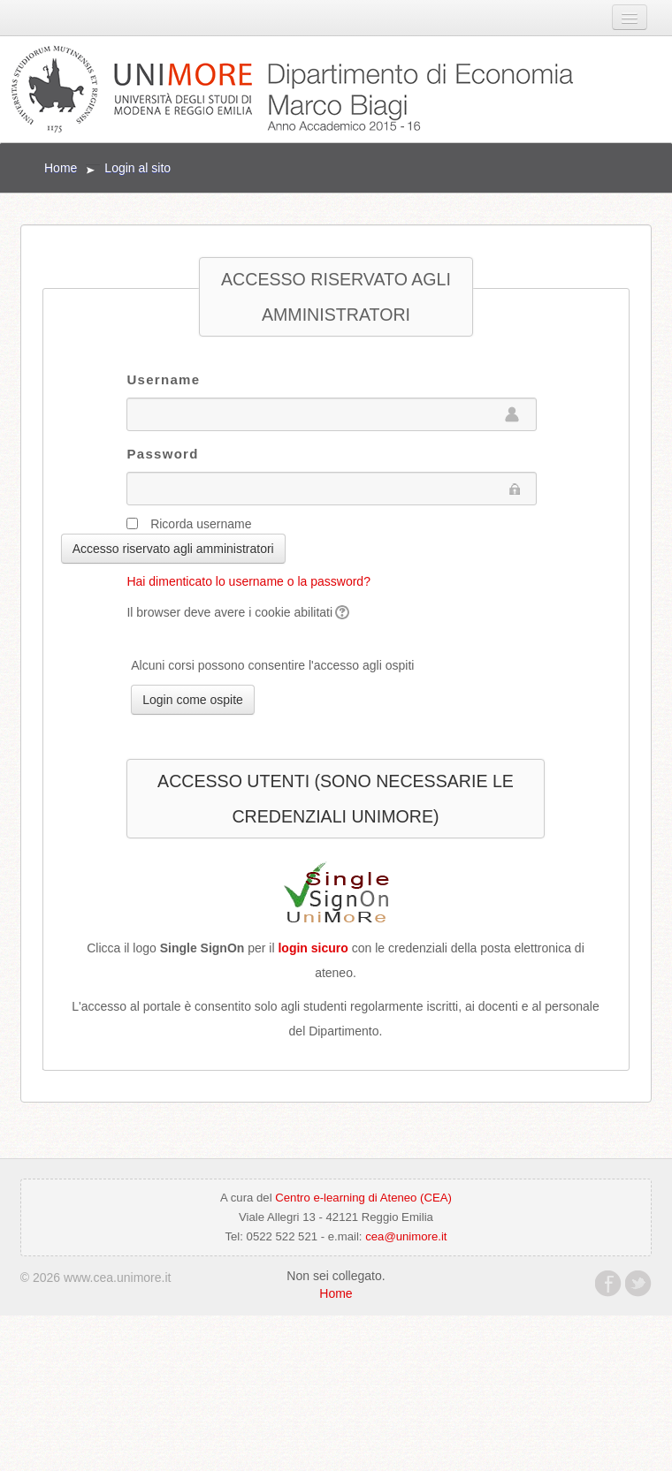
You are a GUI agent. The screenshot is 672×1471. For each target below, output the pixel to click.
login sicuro (312, 948)
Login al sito (137, 168)
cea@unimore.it (406, 1236)
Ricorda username (200, 524)
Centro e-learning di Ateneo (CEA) (363, 1197)
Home (60, 168)
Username (163, 379)
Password (162, 453)
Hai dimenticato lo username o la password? (248, 581)
